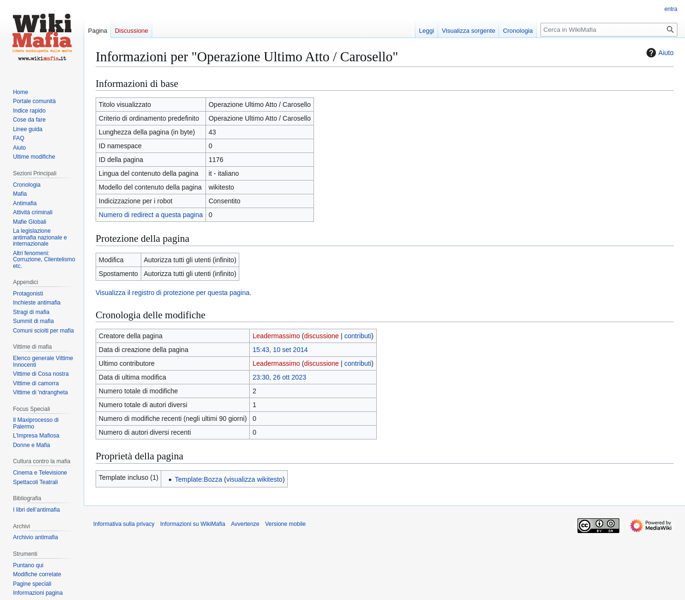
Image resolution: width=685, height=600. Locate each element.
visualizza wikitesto (254, 479)
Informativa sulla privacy (124, 524)
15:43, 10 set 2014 (280, 349)
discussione (321, 336)
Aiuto (659, 52)
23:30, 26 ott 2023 (279, 377)
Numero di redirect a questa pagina (151, 215)
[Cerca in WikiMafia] (608, 30)
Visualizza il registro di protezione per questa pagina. (173, 292)
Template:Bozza (198, 479)
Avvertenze (245, 524)
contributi (358, 336)
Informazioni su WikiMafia (192, 524)
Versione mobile (285, 524)
